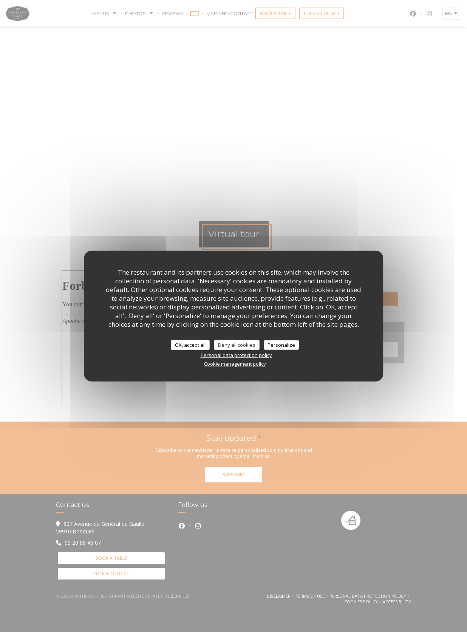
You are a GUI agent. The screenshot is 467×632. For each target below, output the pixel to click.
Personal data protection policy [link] (236, 355)
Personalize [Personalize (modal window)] (281, 344)
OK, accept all (190, 344)
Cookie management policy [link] (235, 363)
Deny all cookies (236, 344)
